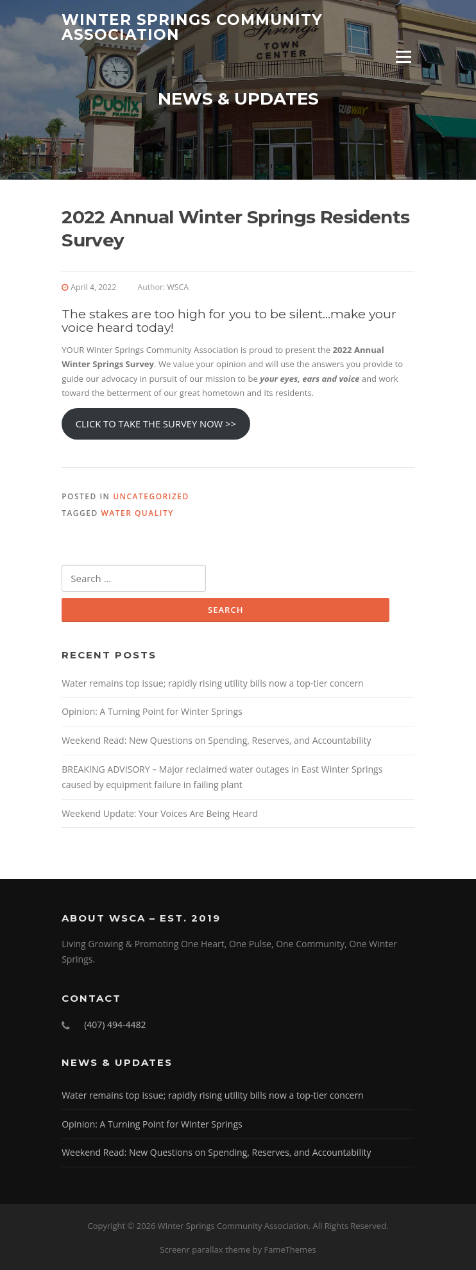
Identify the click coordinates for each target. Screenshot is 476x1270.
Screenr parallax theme (205, 1249)
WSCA (178, 287)
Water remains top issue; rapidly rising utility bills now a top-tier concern (213, 683)
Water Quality (137, 513)
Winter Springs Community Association (192, 27)
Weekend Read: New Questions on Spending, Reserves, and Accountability (216, 740)
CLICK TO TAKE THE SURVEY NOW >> (156, 423)
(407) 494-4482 (115, 1024)
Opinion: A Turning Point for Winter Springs (152, 711)
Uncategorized (151, 496)
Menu (403, 56)
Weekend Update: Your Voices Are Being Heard (160, 813)
